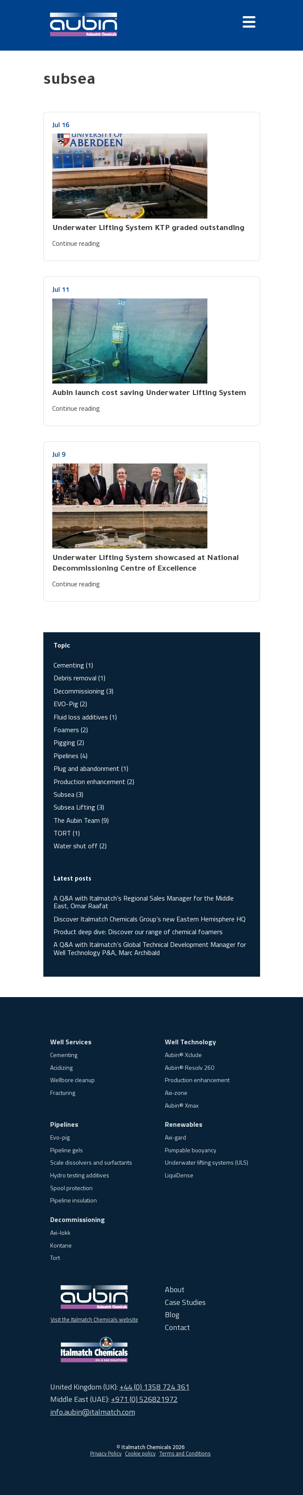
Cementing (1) (73, 665)
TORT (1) (67, 833)
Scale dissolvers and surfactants (91, 1162)
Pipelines (64, 1124)
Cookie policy (140, 1453)
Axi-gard (175, 1137)
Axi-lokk (60, 1232)
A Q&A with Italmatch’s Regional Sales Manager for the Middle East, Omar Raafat (144, 902)
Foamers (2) (71, 730)
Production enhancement (197, 1079)
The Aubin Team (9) (81, 820)
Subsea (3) (68, 794)
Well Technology (190, 1042)
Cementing (63, 1054)
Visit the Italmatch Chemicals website (94, 1319)
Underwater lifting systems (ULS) (206, 1162)
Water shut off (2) (80, 846)
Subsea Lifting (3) (79, 807)
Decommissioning (77, 1219)
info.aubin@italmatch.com (92, 1412)
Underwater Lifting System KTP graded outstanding (148, 229)
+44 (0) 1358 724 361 (154, 1387)
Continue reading (76, 243)
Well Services (70, 1042)
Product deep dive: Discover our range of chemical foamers (138, 932)
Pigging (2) (69, 742)
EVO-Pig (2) (70, 704)
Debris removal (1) (79, 678)
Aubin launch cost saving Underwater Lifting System (149, 393)
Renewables (183, 1124)
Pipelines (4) (71, 755)
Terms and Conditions (185, 1453)
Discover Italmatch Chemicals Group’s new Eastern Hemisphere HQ (150, 919)
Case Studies (185, 1302)
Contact (177, 1327)
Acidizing (61, 1067)
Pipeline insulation (73, 1200)
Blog (172, 1314)
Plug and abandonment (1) (91, 768)
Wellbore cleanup (72, 1079)
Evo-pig (60, 1137)
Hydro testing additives (79, 1175)
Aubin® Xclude (183, 1054)
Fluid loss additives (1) (85, 717)
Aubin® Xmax (181, 1105)
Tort (55, 1257)
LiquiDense (179, 1175)
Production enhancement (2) (94, 781)
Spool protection (71, 1187)
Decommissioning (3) (83, 691)
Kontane (61, 1245)
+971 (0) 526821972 (144, 1399)
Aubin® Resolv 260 (189, 1067)
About (174, 1289)
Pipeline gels (66, 1149)
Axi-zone (176, 1092)
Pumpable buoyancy (190, 1149)
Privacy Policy (106, 1453)
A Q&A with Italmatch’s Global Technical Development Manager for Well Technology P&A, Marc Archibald (150, 948)
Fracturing (62, 1092)
